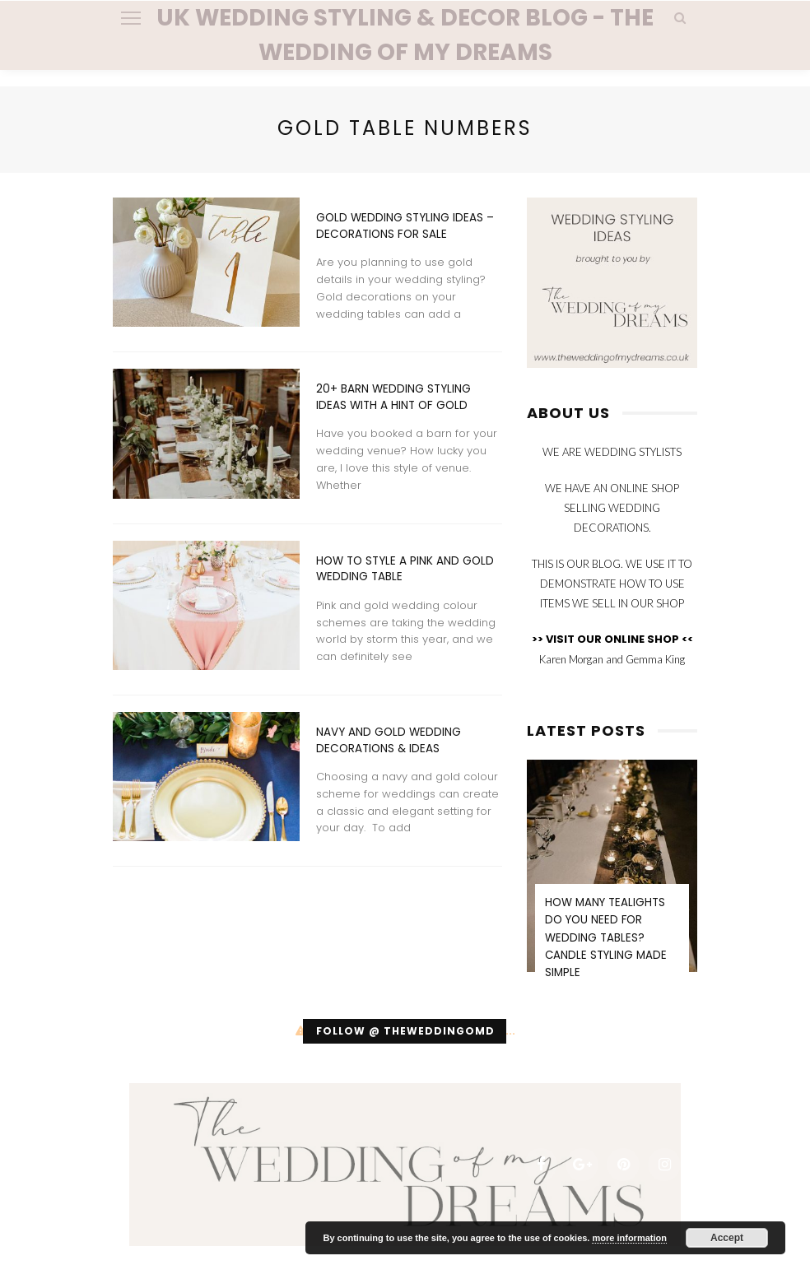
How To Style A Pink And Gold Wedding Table (405, 569)
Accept (726, 1238)
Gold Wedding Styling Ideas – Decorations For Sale (405, 226)
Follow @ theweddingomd (405, 1031)
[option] (612, 881)
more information (629, 1238)
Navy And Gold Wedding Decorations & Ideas (388, 740)
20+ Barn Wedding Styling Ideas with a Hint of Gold (393, 397)
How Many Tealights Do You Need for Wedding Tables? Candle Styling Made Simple (606, 937)
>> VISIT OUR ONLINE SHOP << (612, 639)
